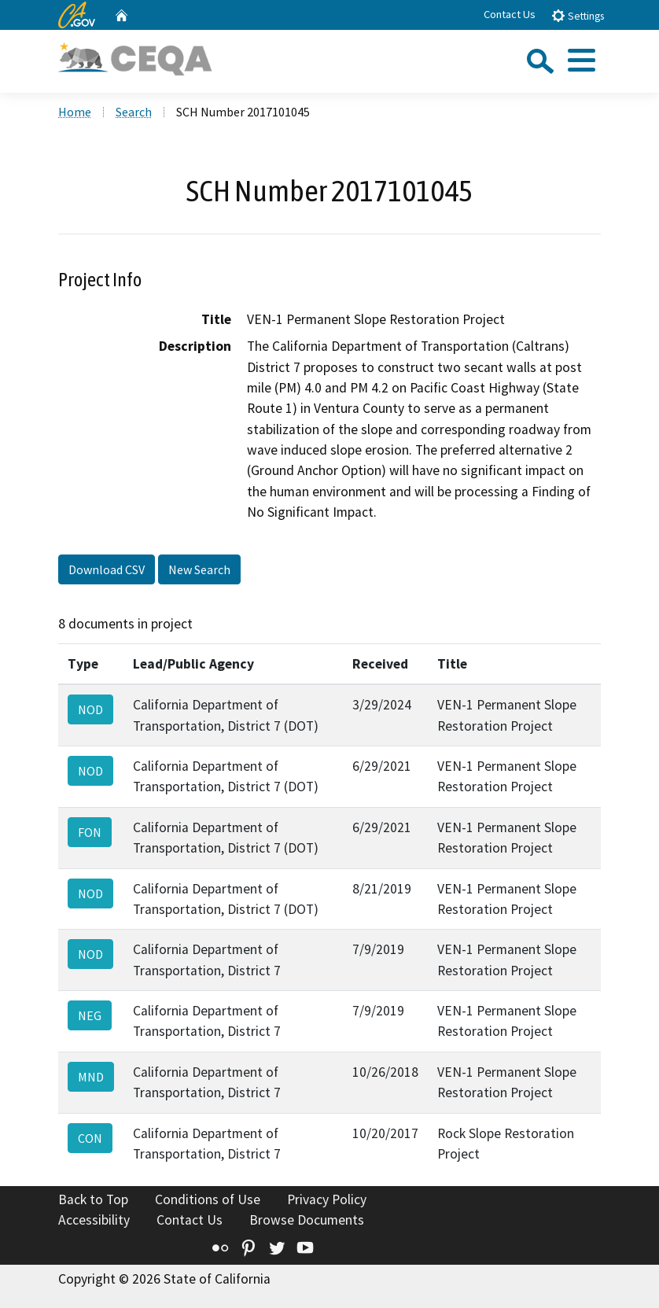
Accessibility (94, 1220)
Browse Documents (306, 1220)
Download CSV (106, 569)
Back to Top (93, 1199)
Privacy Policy (326, 1199)
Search (134, 112)
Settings (577, 15)
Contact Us (510, 14)
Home (74, 112)
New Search (199, 569)
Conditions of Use (207, 1199)
